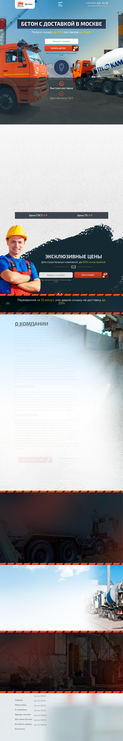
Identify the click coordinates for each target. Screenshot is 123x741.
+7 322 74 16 (97, 3)
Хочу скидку (87, 264)
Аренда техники (23, 703)
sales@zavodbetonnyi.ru (98, 6)
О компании (21, 698)
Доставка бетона (23, 708)
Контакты (20, 717)
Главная (19, 689)
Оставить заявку (23, 713)
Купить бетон (58, 48)
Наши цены (20, 693)
